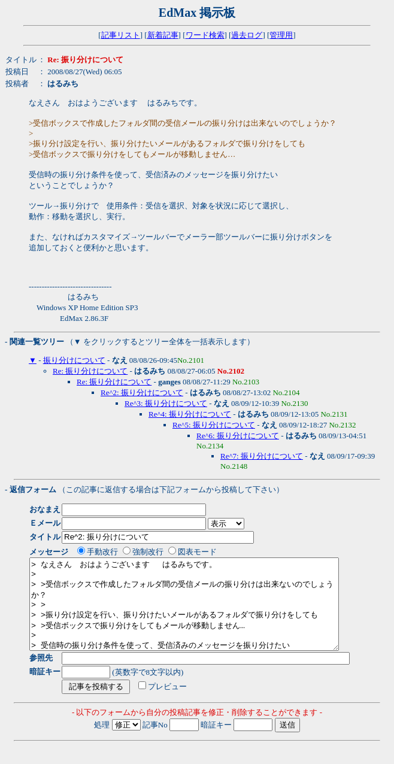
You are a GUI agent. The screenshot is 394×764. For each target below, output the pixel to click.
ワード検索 (205, 35)
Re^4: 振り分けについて (189, 414)
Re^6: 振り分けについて (237, 435)
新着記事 (162, 35)
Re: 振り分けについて (90, 370)
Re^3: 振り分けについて (166, 403)
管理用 (281, 35)
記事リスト (120, 35)
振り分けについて (74, 360)
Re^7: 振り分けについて (261, 455)
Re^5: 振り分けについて (213, 424)
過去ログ (246, 35)
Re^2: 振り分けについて (142, 392)
